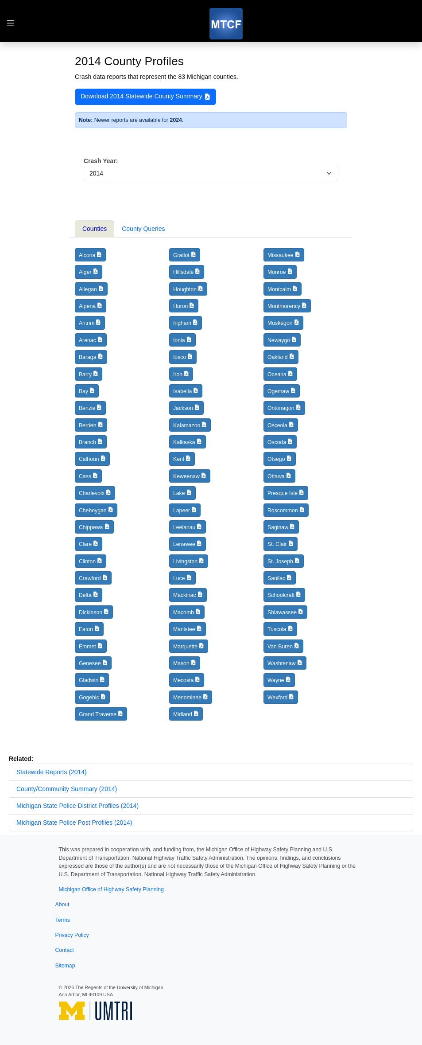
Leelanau (184, 527)
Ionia (179, 340)
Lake (179, 493)
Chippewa (91, 527)
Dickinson (90, 612)
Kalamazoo (186, 425)
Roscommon (282, 510)
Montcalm (279, 289)
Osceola (277, 425)
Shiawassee (282, 612)
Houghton (185, 289)
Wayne (275, 680)
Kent (178, 459)
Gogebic (89, 697)
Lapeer (181, 510)
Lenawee (184, 544)
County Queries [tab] (143, 228)
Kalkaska (184, 442)
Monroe (276, 272)
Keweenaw (186, 476)
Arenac (87, 340)
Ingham (182, 323)
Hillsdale (183, 272)
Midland (182, 714)
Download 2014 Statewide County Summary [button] (145, 97)
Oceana (276, 374)
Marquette (185, 646)
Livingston (185, 561)
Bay (83, 391)
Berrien (88, 425)
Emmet (87, 646)
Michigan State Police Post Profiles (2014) (74, 822)
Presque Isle (282, 493)
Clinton (87, 561)
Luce (179, 578)
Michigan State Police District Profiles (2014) (77, 805)
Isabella (182, 391)
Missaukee (280, 255)
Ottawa (276, 476)
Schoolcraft (280, 595)
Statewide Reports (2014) (51, 772)
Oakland (277, 357)
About (62, 904)
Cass (85, 476)
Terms (62, 920)
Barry (85, 374)
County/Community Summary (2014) (66, 788)
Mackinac (184, 595)
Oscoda (276, 442)
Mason (181, 663)
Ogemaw (278, 391)
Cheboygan (93, 510)
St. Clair (277, 544)
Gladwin (88, 680)
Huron (180, 306)
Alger (85, 272)
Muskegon (280, 323)
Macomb (183, 612)
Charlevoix (92, 493)
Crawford (90, 578)
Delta (85, 595)
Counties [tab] (94, 228)
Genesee (90, 663)
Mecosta (183, 680)
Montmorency (283, 306)
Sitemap (65, 966)
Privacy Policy (72, 935)
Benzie (87, 408)
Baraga (88, 357)
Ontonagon (280, 408)
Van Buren (280, 646)
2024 (176, 120)
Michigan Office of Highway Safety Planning (111, 889)
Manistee (184, 629)
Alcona (87, 255)
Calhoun (89, 459)
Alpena (87, 306)
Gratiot (181, 255)
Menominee (187, 697)
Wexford (277, 697)
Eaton (86, 629)
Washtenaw (281, 663)
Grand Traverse (97, 714)
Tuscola (276, 629)
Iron (177, 374)
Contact (64, 950)
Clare (85, 544)
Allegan (88, 289)
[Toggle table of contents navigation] (10, 24)
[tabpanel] (211, 488)
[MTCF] (226, 23)
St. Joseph (280, 561)
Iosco (179, 357)
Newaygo (278, 340)
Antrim (86, 323)
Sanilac (276, 578)
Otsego (276, 459)
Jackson (183, 408)
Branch (87, 442)
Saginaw (277, 527)
